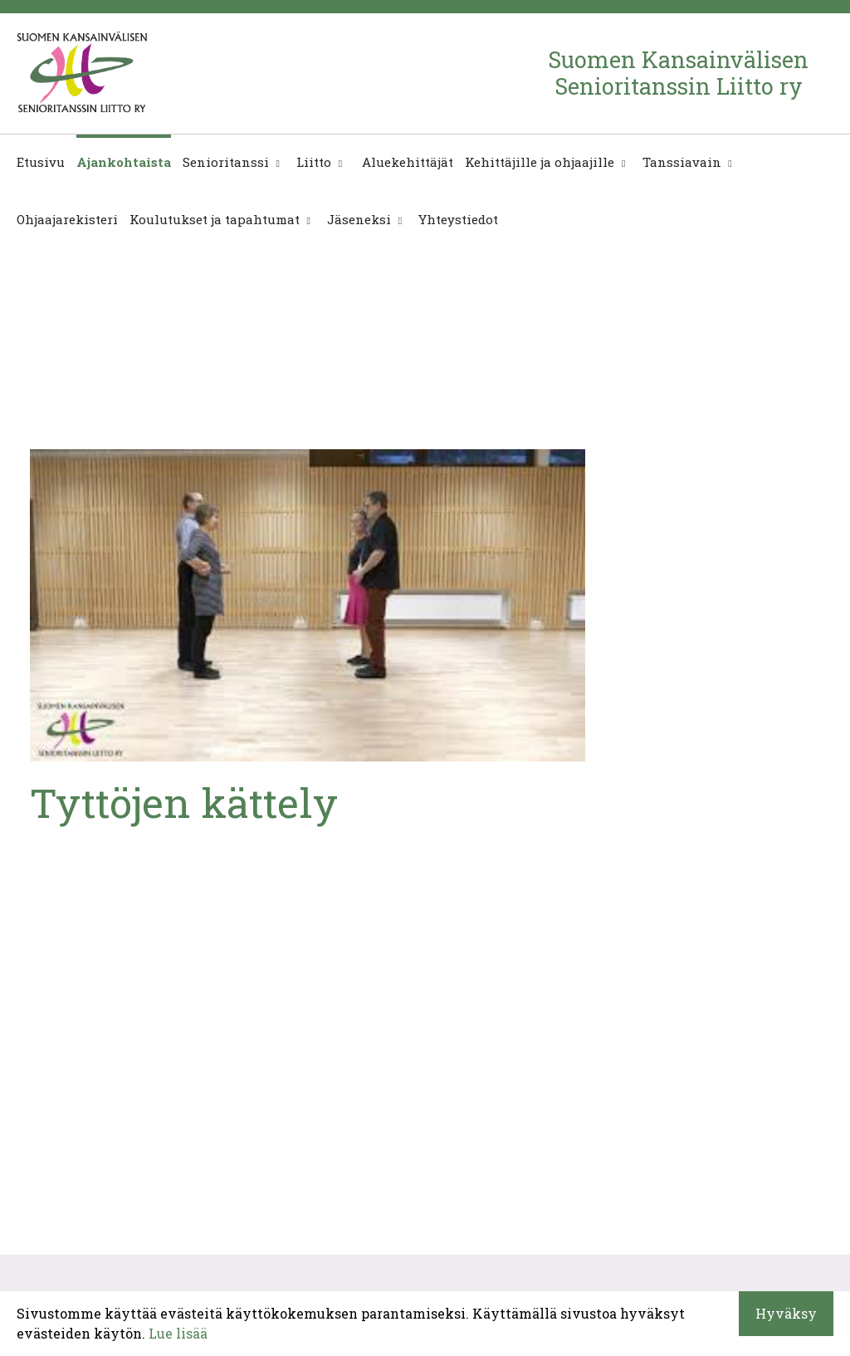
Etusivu (41, 162)
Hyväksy (786, 1313)
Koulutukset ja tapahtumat (214, 219)
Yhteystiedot (458, 219)
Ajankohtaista (123, 162)
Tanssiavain (681, 162)
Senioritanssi (226, 162)
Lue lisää (178, 1333)
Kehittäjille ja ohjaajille (539, 162)
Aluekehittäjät (406, 162)
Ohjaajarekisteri (67, 219)
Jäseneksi (359, 219)
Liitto (313, 162)
